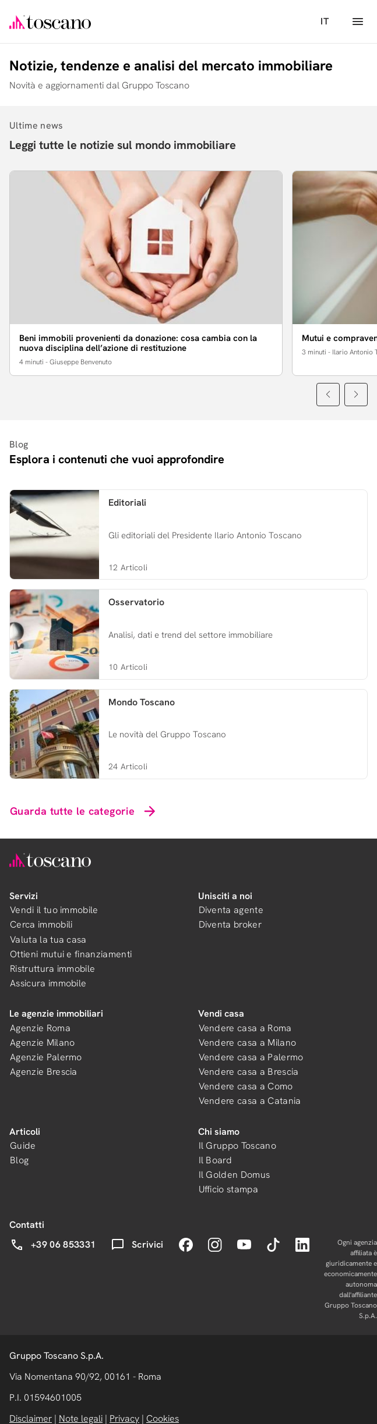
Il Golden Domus (234, 1175)
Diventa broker (230, 924)
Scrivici (137, 1245)
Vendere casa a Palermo (251, 1057)
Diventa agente (231, 910)
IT (324, 21)
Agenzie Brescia (43, 1072)
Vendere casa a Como (246, 1086)
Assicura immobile (48, 983)
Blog (19, 1160)
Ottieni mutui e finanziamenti (71, 954)
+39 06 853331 (53, 1245)
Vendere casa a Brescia (249, 1072)
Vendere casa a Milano (248, 1042)
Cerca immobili (41, 924)
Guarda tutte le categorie (84, 811)
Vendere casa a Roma (245, 1028)
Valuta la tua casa (48, 939)
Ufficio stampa (228, 1189)
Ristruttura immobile (52, 969)
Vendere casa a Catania (250, 1101)
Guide (23, 1145)
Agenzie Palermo (46, 1057)
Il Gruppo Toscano (237, 1145)
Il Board (215, 1160)
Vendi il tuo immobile (54, 910)
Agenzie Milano (42, 1042)
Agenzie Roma (40, 1028)
